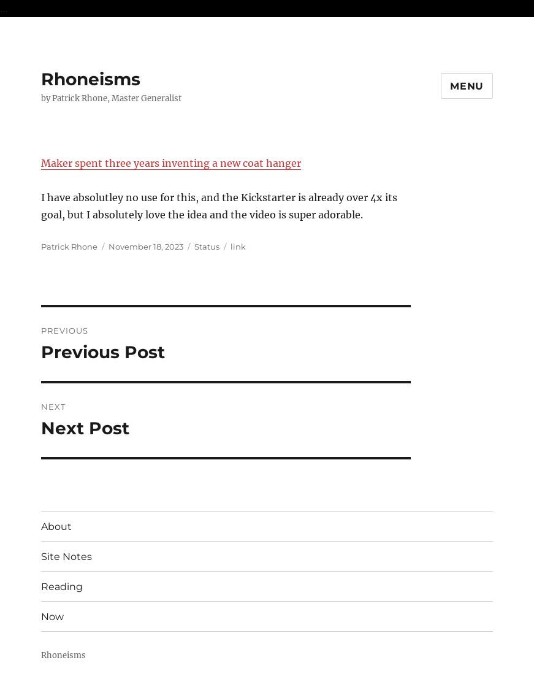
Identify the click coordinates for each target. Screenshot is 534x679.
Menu (467, 86)
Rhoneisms (90, 79)
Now (52, 617)
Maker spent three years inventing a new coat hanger (171, 163)
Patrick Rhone (69, 246)
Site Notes (66, 556)
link (238, 246)
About (56, 526)
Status (206, 246)
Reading (62, 587)
